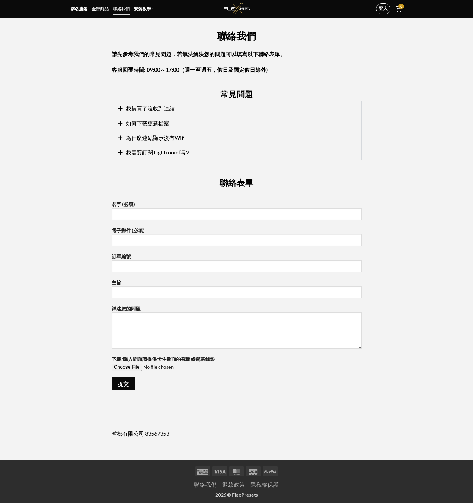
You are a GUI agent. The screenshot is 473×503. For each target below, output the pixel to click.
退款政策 (233, 485)
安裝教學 (144, 8)
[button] (236, 108)
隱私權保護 (264, 485)
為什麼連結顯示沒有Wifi (155, 138)
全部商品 (100, 8)
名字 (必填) (237, 212)
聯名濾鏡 (79, 8)
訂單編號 (237, 265)
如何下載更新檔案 (147, 123)
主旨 (237, 291)
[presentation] (157, 407)
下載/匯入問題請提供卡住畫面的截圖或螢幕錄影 (237, 366)
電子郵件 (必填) (237, 239)
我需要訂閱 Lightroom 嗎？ (158, 152)
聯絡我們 (121, 8)
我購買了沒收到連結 (150, 108)
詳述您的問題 (237, 329)
